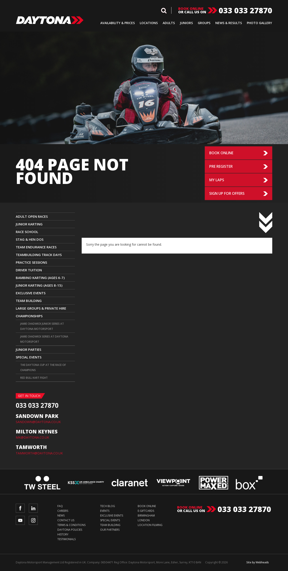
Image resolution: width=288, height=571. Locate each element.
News (61, 515)
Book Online (221, 152)
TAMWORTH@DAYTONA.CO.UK (39, 453)
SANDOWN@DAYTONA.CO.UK (38, 422)
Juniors (186, 23)
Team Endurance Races (36, 247)
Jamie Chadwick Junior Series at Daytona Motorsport (42, 326)
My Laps (216, 179)
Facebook (20, 508)
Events (104, 511)
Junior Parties (28, 349)
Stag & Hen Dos (29, 239)
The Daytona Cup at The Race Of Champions (43, 367)
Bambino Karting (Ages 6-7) (40, 277)
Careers (62, 511)
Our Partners (109, 530)
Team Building (29, 300)
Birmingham (146, 515)
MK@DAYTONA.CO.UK (32, 437)
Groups (204, 23)
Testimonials (66, 539)
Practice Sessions (31, 262)
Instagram (33, 520)
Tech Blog (107, 506)
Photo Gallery (259, 23)
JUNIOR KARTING (29, 224)
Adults (169, 23)
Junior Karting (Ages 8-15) (39, 285)
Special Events (28, 357)
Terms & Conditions (71, 525)
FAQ (60, 506)
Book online (191, 8)
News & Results (228, 23)
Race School (27, 231)
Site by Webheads (257, 562)
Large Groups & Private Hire (41, 308)
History (62, 534)
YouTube (20, 520)
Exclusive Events (30, 293)
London (144, 520)
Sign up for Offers (227, 193)
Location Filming (150, 525)
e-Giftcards (146, 511)
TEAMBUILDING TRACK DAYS (39, 254)
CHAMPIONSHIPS (29, 316)
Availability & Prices (117, 23)
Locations (149, 23)
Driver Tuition (29, 270)
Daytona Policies (69, 530)
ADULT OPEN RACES (32, 216)
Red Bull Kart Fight (34, 378)
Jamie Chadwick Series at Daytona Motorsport (44, 339)
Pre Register (221, 166)
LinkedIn (33, 508)
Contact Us (65, 520)
